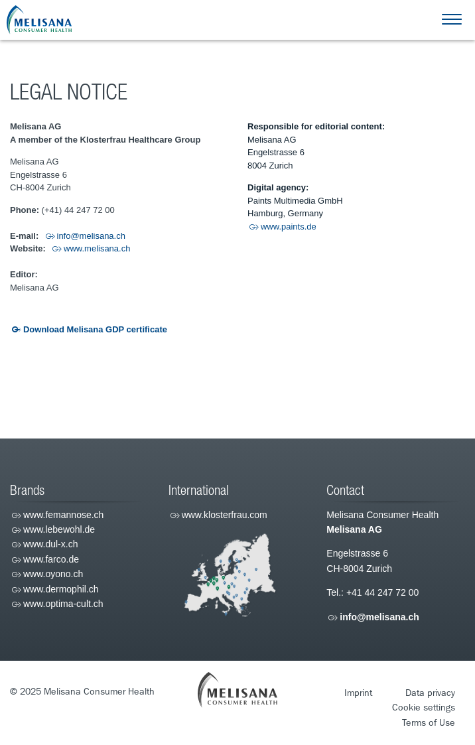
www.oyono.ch (53, 574)
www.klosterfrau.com (224, 514)
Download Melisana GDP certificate (95, 329)
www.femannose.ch (63, 514)
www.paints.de (288, 227)
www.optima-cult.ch (63, 603)
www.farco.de (51, 559)
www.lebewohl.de (59, 529)
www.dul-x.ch (50, 544)
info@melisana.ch (91, 236)
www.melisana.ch (97, 248)
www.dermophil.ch (61, 589)
